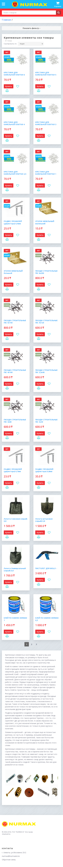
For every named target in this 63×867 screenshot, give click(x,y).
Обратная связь (9, 859)
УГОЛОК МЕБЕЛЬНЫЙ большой (13, 272)
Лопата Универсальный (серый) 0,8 (15, 569)
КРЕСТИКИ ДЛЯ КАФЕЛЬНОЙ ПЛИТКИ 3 (45, 123)
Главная (6, 19)
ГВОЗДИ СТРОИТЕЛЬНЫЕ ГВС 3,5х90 (46, 371)
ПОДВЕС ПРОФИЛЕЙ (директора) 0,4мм (13, 222)
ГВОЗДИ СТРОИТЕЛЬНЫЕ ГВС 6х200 (46, 272)
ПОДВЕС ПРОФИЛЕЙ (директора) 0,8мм (44, 470)
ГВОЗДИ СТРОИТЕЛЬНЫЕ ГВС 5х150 (15, 321)
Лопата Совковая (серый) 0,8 (15, 520)
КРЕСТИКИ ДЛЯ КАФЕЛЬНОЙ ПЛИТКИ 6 (14, 73)
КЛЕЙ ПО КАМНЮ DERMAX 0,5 (47, 619)
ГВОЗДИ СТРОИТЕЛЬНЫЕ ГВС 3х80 (15, 420)
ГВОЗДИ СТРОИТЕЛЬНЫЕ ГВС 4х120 (46, 321)
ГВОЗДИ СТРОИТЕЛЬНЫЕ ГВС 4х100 (15, 371)
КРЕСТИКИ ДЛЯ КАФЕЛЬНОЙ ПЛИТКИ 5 (45, 73)
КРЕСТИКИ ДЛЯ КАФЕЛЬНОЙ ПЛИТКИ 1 (45, 173)
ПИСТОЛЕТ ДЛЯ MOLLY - (46, 568)
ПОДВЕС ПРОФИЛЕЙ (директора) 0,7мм (13, 470)
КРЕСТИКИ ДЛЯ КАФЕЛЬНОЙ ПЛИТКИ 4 (14, 123)
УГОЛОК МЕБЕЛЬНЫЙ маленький (44, 222)
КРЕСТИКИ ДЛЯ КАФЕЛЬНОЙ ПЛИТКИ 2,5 (15, 173)
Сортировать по (10, 44)
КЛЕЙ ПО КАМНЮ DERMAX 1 (15, 619)
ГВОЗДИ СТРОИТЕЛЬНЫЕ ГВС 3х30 (46, 420)
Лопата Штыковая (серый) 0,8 (44, 520)
